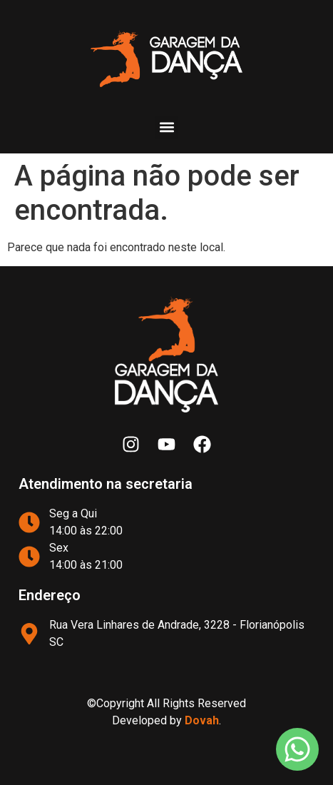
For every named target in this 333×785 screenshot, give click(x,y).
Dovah (202, 720)
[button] (166, 127)
